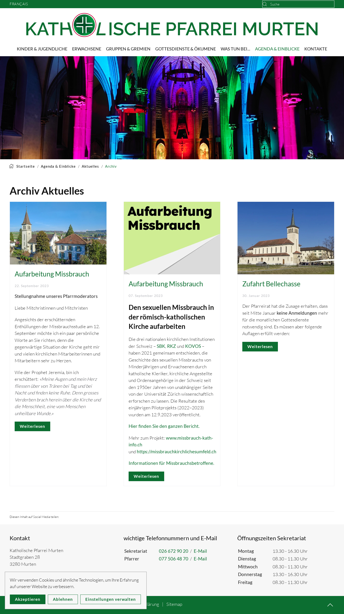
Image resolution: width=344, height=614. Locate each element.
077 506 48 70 (173, 558)
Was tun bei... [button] (235, 48)
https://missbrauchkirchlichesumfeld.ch (176, 451)
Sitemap (174, 604)
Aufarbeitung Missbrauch (52, 274)
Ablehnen (63, 599)
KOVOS (193, 346)
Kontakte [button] (315, 48)
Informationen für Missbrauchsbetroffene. (171, 463)
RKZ (171, 346)
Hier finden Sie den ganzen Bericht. (164, 426)
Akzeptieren (27, 599)
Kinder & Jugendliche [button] (42, 48)
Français (19, 4)
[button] (330, 605)
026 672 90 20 (173, 551)
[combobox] (298, 4)
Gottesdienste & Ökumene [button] (185, 48)
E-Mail (200, 551)
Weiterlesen (32, 426)
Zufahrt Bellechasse (271, 284)
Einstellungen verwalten (110, 599)
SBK (161, 346)
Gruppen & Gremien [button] (128, 48)
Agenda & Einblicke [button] (277, 48)
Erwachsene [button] (86, 48)
